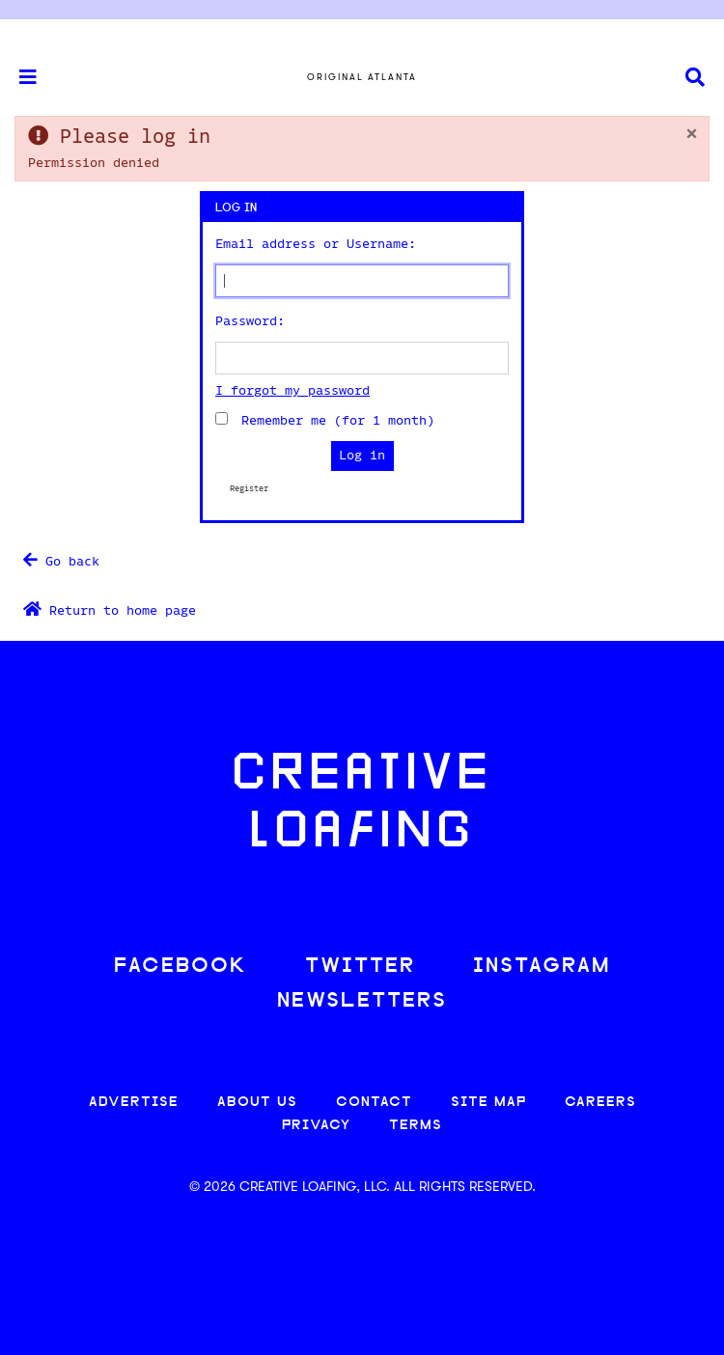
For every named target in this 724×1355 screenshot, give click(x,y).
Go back (61, 560)
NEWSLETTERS (362, 1001)
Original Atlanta (362, 76)
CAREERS (600, 1102)
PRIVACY (316, 1126)
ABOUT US (257, 1102)
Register (249, 488)
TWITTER (360, 966)
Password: (250, 321)
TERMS (415, 1126)
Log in (362, 455)
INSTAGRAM (541, 966)
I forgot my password (292, 391)
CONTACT (374, 1102)
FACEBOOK (180, 966)
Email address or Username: (315, 244)
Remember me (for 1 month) (331, 420)
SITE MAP (488, 1102)
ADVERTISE (134, 1102)
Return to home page (109, 609)
